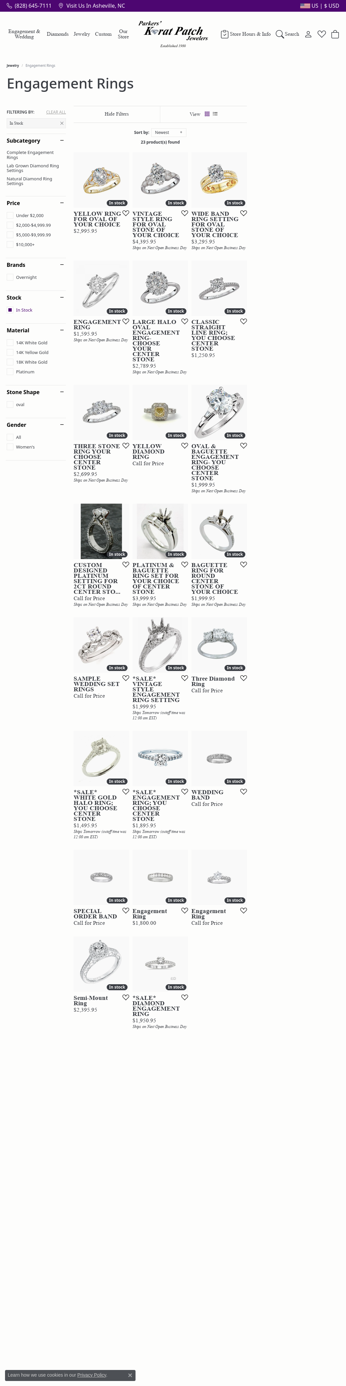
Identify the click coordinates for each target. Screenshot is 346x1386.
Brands (16, 265)
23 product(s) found (206, 142)
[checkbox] (25, 215)
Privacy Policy (91, 1375)
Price (13, 203)
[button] (319, 5)
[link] (29, 5)
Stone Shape (23, 392)
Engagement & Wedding (24, 34)
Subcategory (23, 140)
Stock (14, 297)
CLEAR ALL (56, 112)
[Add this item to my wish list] (154, 243)
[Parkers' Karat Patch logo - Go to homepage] (173, 34)
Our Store (123, 34)
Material (18, 330)
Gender (16, 424)
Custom (103, 34)
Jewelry (82, 34)
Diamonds (58, 34)
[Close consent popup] (130, 1375)
